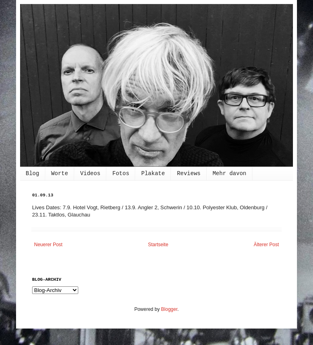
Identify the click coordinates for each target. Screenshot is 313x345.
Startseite (158, 244)
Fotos (120, 173)
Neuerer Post (48, 244)
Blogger (169, 309)
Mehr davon (229, 173)
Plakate (153, 173)
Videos (90, 173)
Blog (32, 173)
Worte (59, 173)
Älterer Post (266, 244)
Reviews (189, 173)
